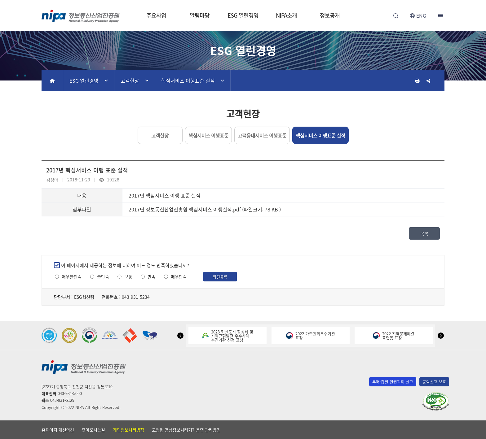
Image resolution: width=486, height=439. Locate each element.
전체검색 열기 (395, 15)
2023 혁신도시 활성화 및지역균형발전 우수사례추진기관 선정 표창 (227, 336)
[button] (180, 336)
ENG (421, 15)
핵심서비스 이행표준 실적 (188, 80)
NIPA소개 (286, 15)
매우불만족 (72, 276)
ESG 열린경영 (243, 15)
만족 (152, 276)
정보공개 (330, 15)
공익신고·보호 (434, 382)
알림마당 (200, 15)
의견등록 (220, 277)
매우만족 (179, 276)
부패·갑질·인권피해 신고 (392, 382)
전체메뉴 (441, 15)
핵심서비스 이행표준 (208, 135)
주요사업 (156, 15)
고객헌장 (130, 80)
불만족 (103, 276)
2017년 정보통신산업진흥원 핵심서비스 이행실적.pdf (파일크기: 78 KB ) (205, 209)
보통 (128, 276)
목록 (424, 233)
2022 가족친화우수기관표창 (310, 336)
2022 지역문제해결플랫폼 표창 (393, 336)
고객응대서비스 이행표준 (262, 135)
